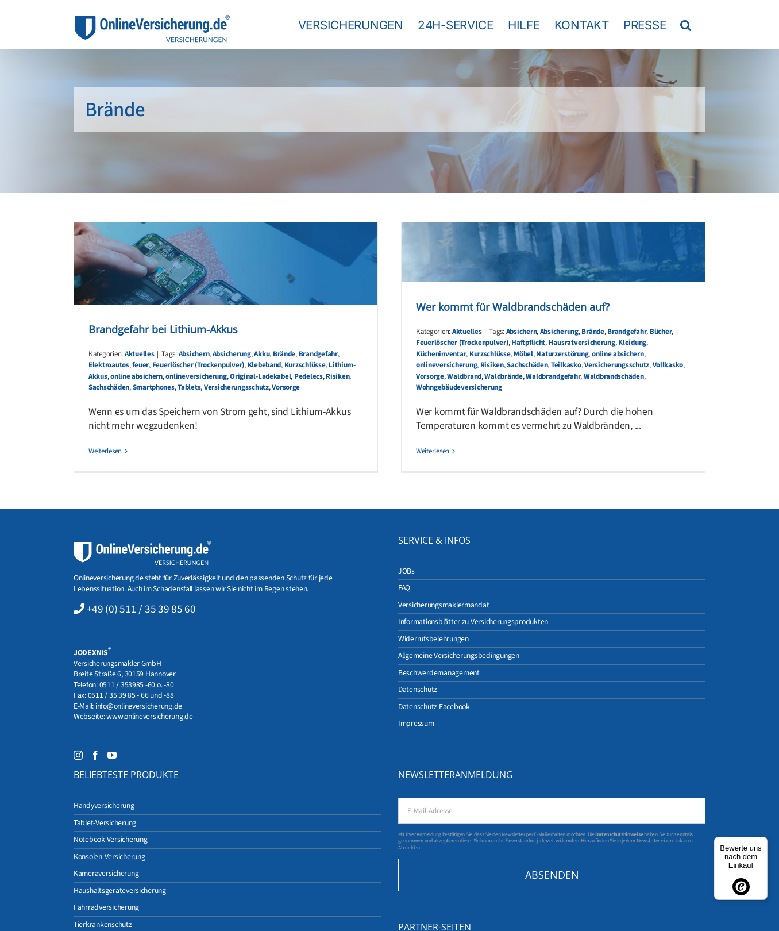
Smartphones (154, 387)
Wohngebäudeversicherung (459, 387)
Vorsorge (286, 387)
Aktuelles (140, 354)
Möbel (523, 354)
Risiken (337, 376)
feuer (140, 365)
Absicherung (232, 354)
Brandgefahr (318, 354)
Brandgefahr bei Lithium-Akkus (163, 329)
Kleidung (632, 342)
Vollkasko (668, 365)
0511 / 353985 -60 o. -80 (136, 684)
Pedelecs (308, 376)
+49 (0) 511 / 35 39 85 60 (141, 609)
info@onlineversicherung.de (138, 706)
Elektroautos (108, 365)
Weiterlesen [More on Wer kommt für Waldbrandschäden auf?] (432, 451)
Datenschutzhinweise (619, 834)
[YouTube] (112, 755)
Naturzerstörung (562, 354)
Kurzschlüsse (305, 365)
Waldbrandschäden (614, 376)
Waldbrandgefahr (553, 376)
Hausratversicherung (582, 342)
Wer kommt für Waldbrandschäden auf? (513, 307)
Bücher (661, 331)
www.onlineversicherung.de (149, 716)
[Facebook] (95, 755)
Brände (284, 354)
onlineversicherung (195, 376)
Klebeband (264, 365)
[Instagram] (78, 755)
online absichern (136, 376)
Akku (261, 354)
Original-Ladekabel (260, 376)
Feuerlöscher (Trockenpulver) (198, 365)
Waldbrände (503, 376)
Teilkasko (566, 365)
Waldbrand (464, 376)
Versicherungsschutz (236, 387)
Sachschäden (108, 387)
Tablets (189, 387)
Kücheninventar (441, 354)
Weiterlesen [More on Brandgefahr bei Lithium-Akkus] (105, 451)
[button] (685, 24)
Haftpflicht (528, 342)
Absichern (194, 354)
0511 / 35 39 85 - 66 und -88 (131, 695)
